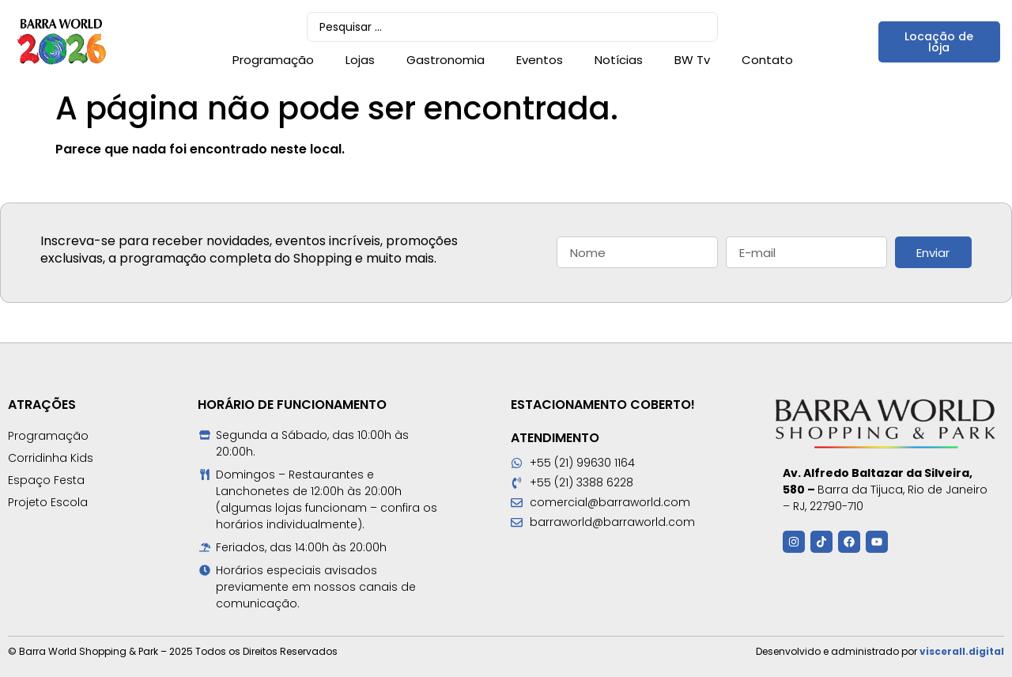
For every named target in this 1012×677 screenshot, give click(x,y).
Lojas (360, 59)
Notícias (619, 59)
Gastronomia (445, 59)
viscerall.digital (961, 651)
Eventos (539, 59)
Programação (273, 59)
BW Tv (692, 59)
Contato (767, 59)
